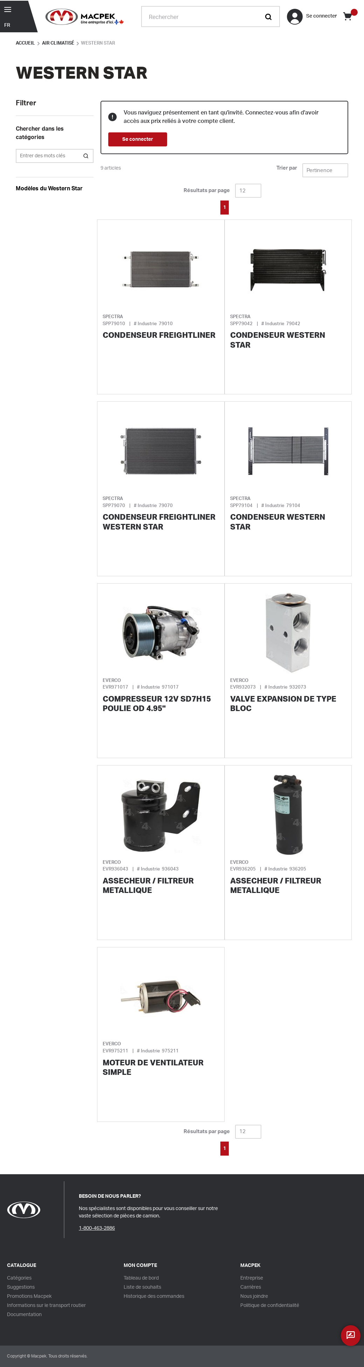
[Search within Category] (87, 156)
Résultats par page (207, 190)
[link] (205, 207)
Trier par (286, 168)
